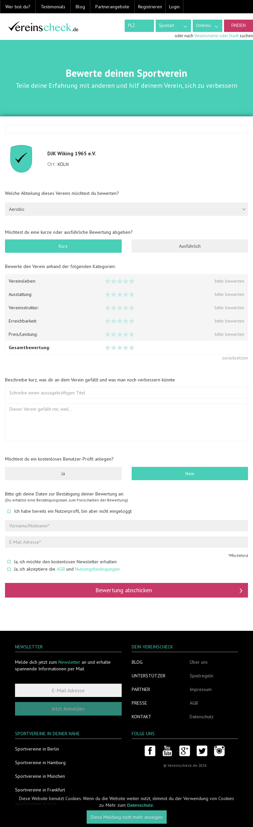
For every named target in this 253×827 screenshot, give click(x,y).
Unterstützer (148, 676)
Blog (80, 7)
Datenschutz (202, 717)
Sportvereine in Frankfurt (40, 790)
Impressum (201, 689)
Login (174, 7)
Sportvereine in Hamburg (40, 762)
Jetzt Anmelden (68, 709)
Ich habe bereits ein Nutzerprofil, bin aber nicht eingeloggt (69, 511)
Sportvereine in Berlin (37, 749)
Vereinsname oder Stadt (216, 36)
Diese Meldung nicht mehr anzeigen (127, 817)
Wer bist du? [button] (17, 7)
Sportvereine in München (40, 776)
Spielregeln (201, 676)
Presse (139, 703)
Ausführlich (190, 246)
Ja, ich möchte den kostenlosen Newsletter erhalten (62, 562)
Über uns (199, 662)
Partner (141, 689)
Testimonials (53, 7)
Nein (189, 474)
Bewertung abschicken (169, 590)
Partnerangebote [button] (112, 7)
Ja (63, 474)
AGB (61, 569)
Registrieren (150, 7)
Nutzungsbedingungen (97, 569)
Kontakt (141, 717)
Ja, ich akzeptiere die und (63, 569)
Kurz (63, 246)
